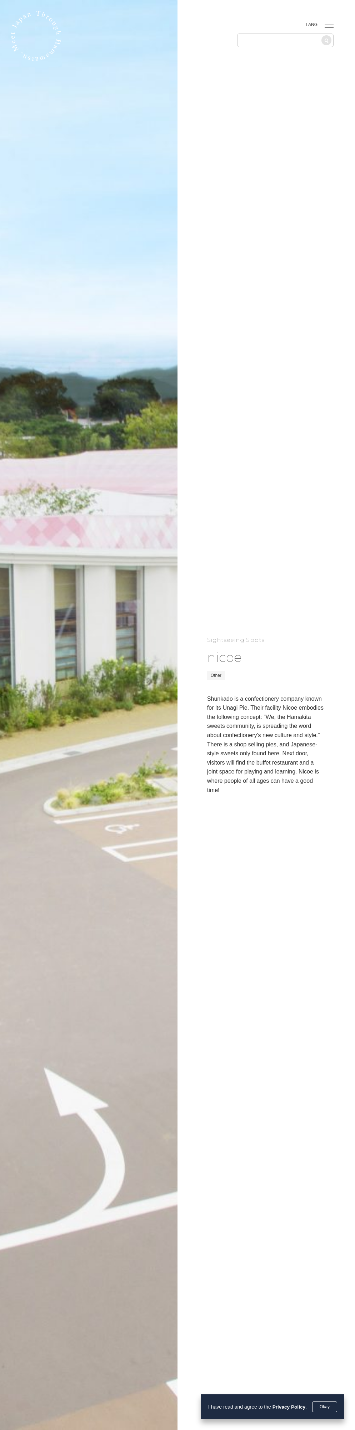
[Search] (326, 40)
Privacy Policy (288, 1407)
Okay (325, 1406)
